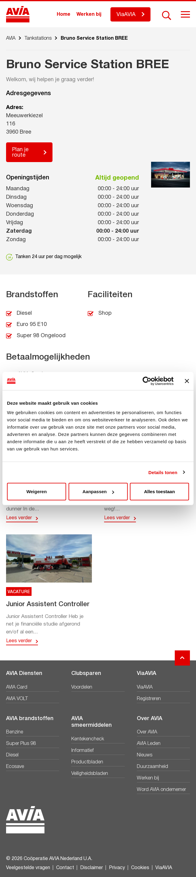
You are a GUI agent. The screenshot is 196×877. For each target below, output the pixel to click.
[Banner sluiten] (187, 381)
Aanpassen (98, 491)
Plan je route (20, 152)
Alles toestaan (159, 491)
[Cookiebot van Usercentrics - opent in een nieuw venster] (147, 380)
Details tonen (162, 472)
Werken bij (88, 14)
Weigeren (36, 491)
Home (63, 14)
